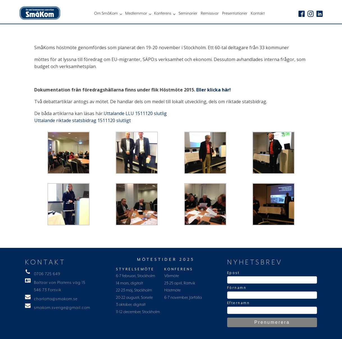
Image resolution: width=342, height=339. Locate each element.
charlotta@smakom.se (55, 299)
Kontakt (258, 13)
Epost (233, 272)
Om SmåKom (106, 13)
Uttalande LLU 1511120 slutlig (135, 113)
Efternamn (238, 302)
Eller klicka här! (213, 90)
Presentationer (234, 13)
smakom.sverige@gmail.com (62, 308)
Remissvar (210, 13)
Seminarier (188, 13)
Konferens (162, 13)
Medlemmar (136, 13)
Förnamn (237, 287)
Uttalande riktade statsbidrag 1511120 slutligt (82, 120)
